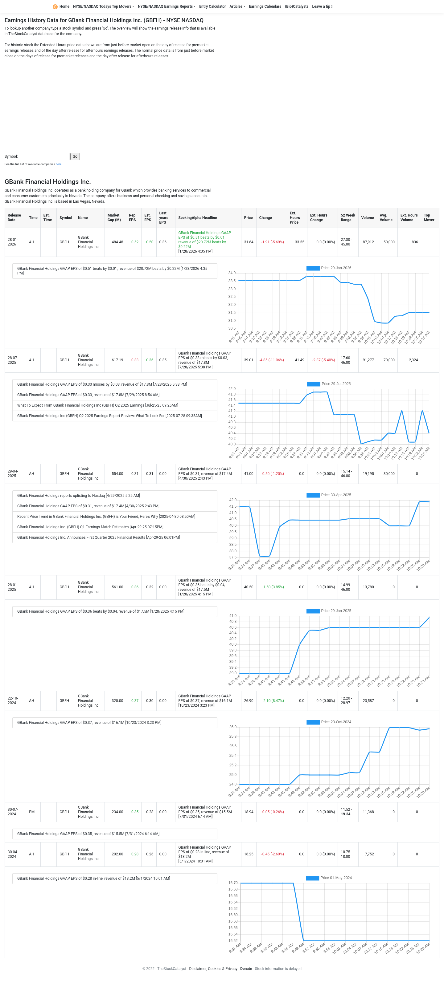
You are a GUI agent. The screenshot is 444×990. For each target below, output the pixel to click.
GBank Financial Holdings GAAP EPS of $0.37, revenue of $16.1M (205, 698)
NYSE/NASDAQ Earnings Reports (165, 6)
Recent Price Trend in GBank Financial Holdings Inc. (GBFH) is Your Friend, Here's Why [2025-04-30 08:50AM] (106, 516)
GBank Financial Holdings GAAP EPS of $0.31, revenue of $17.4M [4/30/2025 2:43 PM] (88, 506)
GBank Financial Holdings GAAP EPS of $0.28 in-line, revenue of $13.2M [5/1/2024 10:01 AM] (93, 878)
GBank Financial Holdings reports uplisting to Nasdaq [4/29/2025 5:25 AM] (78, 495)
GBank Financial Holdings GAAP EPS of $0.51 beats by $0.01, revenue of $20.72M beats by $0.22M (204, 240)
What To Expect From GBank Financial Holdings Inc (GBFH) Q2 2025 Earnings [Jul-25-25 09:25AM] (97, 405)
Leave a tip (322, 6)
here (59, 164)
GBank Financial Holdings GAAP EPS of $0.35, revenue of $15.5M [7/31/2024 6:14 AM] (88, 834)
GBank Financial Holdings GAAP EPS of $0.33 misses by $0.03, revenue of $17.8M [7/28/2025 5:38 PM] (102, 384)
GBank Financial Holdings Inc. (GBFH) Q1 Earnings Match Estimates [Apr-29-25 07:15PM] (90, 527)
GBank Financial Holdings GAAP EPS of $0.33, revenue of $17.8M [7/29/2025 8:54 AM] (88, 395)
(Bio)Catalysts (296, 6)
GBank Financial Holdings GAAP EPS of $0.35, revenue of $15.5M (205, 809)
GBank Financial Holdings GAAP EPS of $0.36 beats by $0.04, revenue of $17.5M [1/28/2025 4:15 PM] (100, 611)
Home (61, 6)
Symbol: (11, 156)
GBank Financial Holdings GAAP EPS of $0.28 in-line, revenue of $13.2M (204, 852)
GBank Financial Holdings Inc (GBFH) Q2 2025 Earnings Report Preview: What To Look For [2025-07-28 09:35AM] (109, 416)
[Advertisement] (222, 102)
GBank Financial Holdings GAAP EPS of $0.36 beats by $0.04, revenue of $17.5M (204, 585)
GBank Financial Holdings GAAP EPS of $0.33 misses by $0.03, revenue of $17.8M (204, 358)
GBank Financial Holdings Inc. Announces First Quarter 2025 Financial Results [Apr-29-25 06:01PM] (98, 537)
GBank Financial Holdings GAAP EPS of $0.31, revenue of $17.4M (205, 471)
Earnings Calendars (265, 6)
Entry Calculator (212, 6)
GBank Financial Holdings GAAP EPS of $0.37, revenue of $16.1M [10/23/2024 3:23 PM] (89, 722)
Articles (235, 6)
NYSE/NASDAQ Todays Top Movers (102, 6)
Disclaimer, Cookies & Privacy (213, 969)
